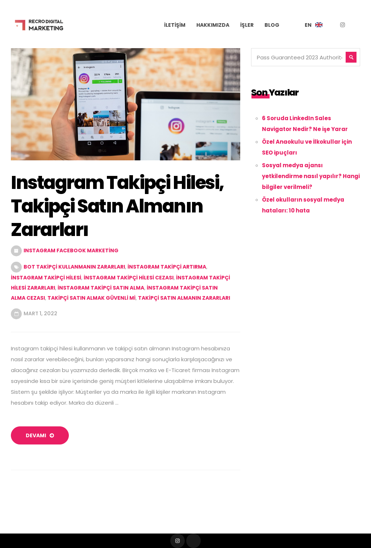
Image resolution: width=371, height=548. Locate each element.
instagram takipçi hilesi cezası (129, 277)
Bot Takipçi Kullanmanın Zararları (74, 266)
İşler (247, 25)
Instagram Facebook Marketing (71, 250)
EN (308, 25)
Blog (271, 25)
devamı (40, 435)
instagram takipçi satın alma (101, 287)
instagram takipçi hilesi (46, 277)
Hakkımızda (212, 25)
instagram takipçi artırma (167, 266)
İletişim (175, 25)
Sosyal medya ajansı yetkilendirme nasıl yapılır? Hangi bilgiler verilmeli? (311, 176)
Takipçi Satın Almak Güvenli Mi (91, 298)
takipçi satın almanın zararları (184, 298)
